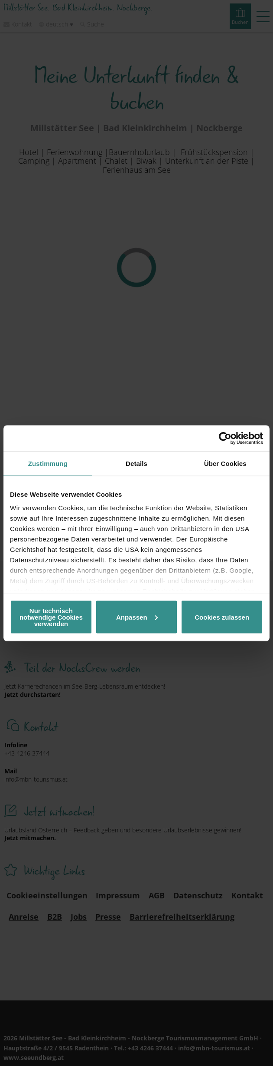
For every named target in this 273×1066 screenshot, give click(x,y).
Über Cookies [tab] (225, 463)
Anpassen (137, 616)
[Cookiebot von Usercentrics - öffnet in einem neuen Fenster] (225, 438)
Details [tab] (136, 463)
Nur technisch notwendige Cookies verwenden (51, 617)
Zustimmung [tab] (48, 463)
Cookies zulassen (222, 616)
